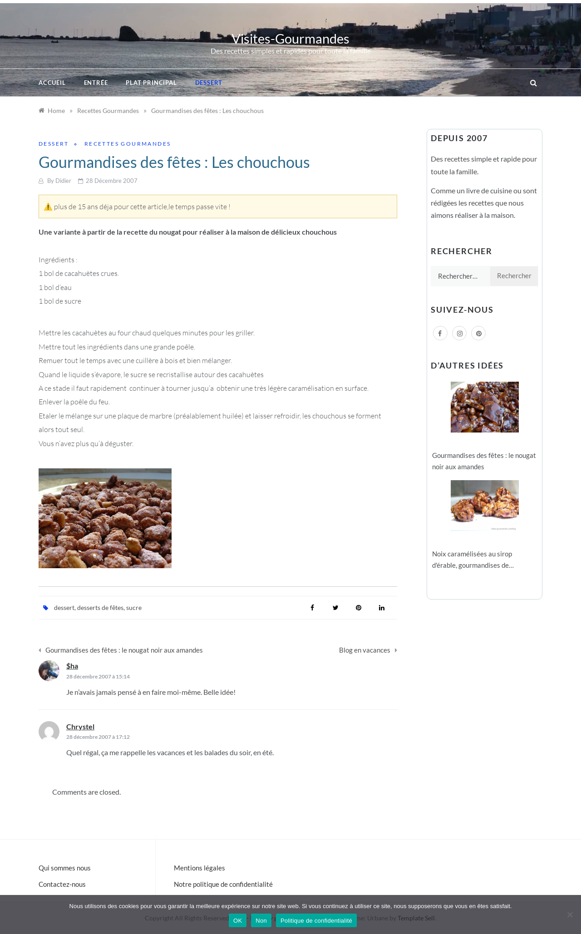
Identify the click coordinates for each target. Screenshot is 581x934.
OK (237, 920)
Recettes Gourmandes (127, 143)
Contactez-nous (62, 884)
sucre (134, 607)
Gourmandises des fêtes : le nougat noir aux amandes (124, 650)
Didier (63, 180)
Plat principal (151, 82)
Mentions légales (199, 868)
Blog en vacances (364, 650)
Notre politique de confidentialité (223, 884)
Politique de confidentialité (316, 920)
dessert (64, 607)
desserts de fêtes (100, 607)
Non (261, 920)
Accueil (52, 82)
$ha (72, 665)
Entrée (96, 82)
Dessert (209, 82)
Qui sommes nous (65, 868)
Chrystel (80, 726)
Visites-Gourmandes (290, 38)
